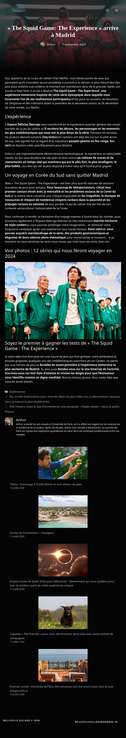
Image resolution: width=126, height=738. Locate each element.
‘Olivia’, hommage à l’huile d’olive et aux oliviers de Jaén (46, 484)
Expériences (17, 392)
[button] (107, 10)
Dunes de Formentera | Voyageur (32, 533)
